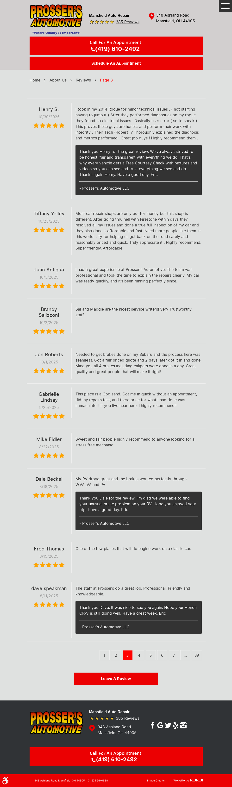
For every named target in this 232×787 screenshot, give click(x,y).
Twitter (168, 724)
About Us (58, 80)
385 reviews (127, 21)
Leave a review (116, 679)
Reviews (83, 80)
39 (196, 655)
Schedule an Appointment (116, 63)
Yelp (176, 724)
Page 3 (106, 80)
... (185, 655)
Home (35, 80)
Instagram (183, 724)
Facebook (153, 724)
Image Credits (156, 781)
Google (160, 724)
